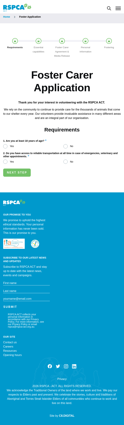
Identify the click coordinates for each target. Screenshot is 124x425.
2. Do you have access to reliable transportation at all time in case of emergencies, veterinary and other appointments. (60, 155)
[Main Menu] (118, 8)
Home (6, 16)
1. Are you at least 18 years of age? (23, 140)
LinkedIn (74, 366)
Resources (10, 350)
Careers (8, 346)
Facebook (50, 366)
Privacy (62, 379)
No (71, 146)
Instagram (66, 366)
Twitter (58, 366)
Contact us (10, 342)
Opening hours (12, 355)
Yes (12, 146)
